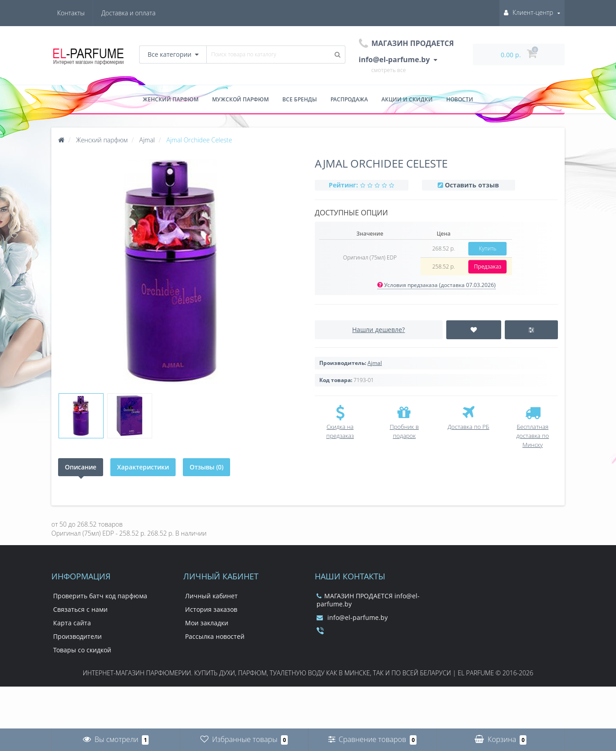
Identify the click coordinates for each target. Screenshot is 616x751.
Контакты (141, 13)
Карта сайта (72, 623)
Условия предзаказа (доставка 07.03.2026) (436, 285)
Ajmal (374, 363)
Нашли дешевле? (378, 329)
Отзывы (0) (206, 467)
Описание (80, 467)
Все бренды (299, 99)
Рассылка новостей (215, 636)
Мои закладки (206, 623)
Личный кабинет (211, 596)
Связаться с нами (80, 609)
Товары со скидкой (82, 650)
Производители (77, 636)
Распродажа (349, 99)
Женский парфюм (171, 99)
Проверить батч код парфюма (100, 596)
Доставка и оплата (84, 13)
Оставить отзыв (472, 185)
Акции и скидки (407, 99)
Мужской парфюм (240, 99)
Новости (459, 99)
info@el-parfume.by (352, 617)
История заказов (211, 609)
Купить (487, 248)
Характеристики (143, 467)
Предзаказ (488, 266)
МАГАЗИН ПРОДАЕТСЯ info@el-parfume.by (368, 600)
